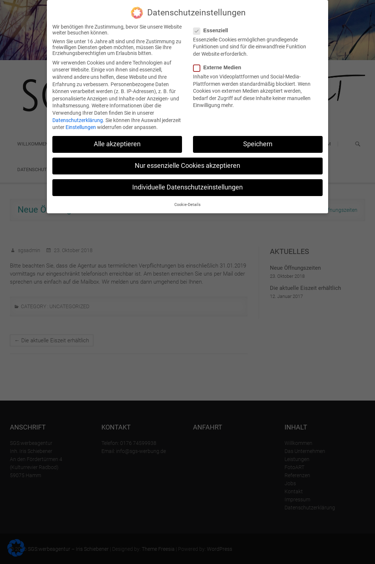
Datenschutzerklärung (77, 120)
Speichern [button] (257, 144)
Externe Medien (219, 67)
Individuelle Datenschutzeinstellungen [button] (187, 187)
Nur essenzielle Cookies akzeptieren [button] (187, 165)
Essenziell (213, 30)
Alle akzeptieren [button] (117, 144)
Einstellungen (81, 127)
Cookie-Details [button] (187, 204)
